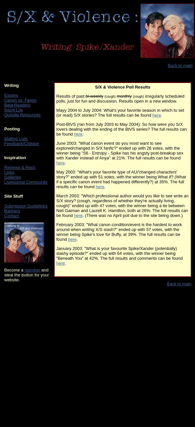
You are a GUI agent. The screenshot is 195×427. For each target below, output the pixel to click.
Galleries (12, 177)
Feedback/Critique (21, 143)
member (32, 270)
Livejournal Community (25, 182)
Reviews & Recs (19, 167)
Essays (11, 95)
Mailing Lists (16, 138)
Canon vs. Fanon (20, 100)
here (156, 115)
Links (9, 172)
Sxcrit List (13, 109)
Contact (11, 215)
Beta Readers (17, 105)
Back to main (180, 65)
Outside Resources (22, 114)
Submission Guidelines (25, 206)
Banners (12, 210)
